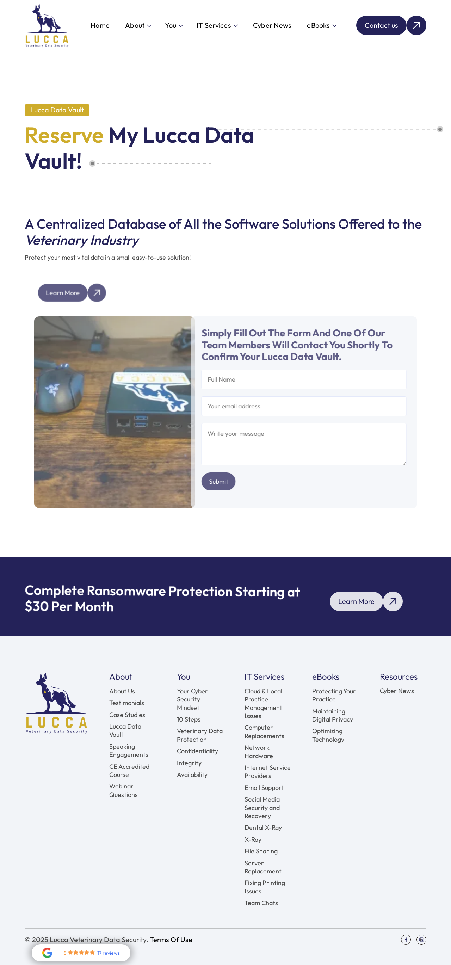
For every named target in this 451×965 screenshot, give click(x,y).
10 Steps (188, 719)
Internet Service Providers (268, 771)
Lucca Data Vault (125, 730)
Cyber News (272, 25)
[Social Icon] (406, 940)
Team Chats (261, 903)
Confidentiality (197, 751)
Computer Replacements (264, 731)
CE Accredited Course (129, 770)
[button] (138, 25)
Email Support (264, 788)
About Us (122, 691)
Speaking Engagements (128, 750)
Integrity (189, 763)
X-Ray (253, 839)
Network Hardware (259, 751)
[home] (47, 26)
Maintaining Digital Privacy (332, 715)
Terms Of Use (171, 939)
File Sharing (261, 851)
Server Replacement (263, 867)
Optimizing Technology (328, 735)
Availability (192, 775)
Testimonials (126, 703)
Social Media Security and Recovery (262, 807)
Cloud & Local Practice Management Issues (263, 703)
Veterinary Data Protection (200, 735)
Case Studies (127, 715)
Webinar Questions (123, 790)
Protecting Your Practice (334, 695)
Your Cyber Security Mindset (192, 699)
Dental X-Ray (263, 827)
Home (100, 25)
